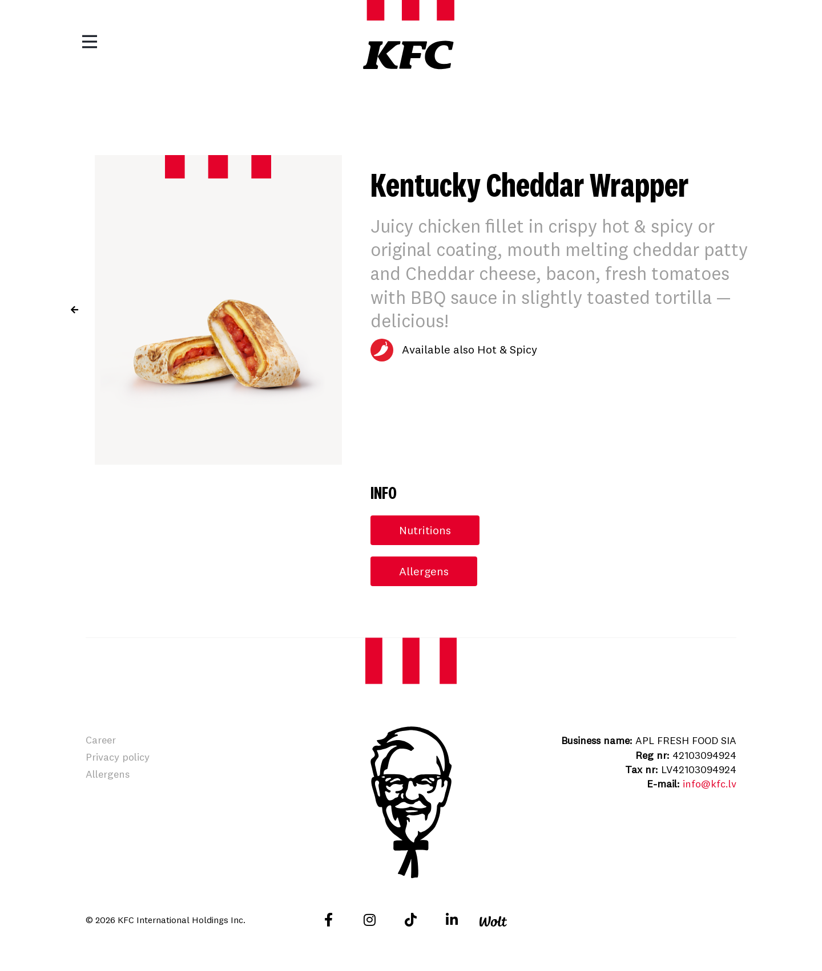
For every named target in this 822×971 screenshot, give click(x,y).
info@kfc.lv (709, 783)
